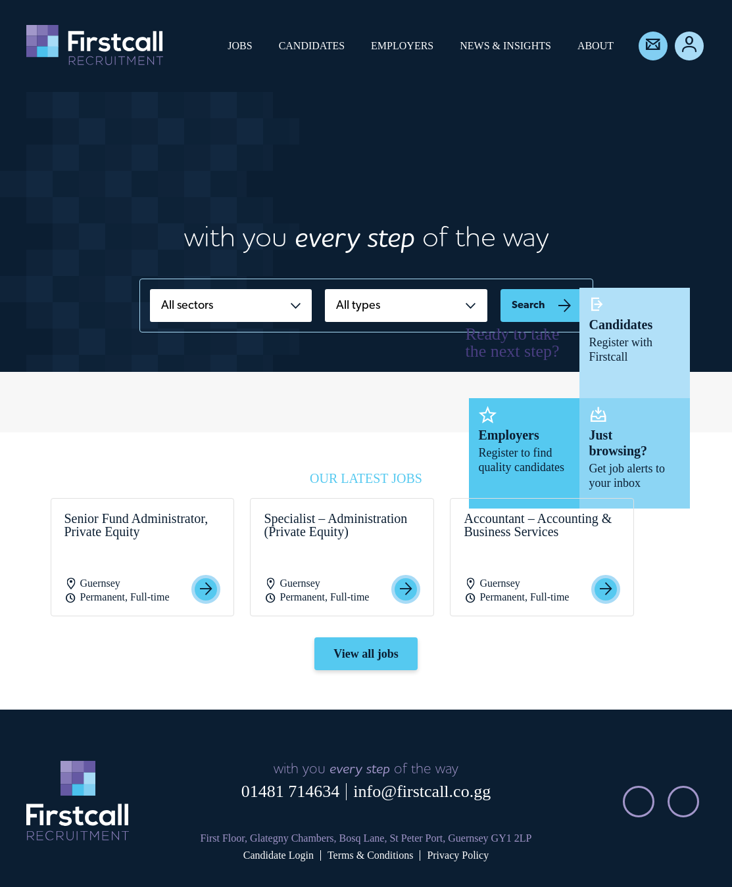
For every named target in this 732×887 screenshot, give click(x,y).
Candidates (312, 45)
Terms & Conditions (370, 855)
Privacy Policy (458, 855)
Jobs (240, 45)
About (595, 45)
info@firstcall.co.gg (422, 791)
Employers (402, 45)
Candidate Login (278, 855)
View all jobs (365, 653)
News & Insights (505, 45)
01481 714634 (290, 791)
